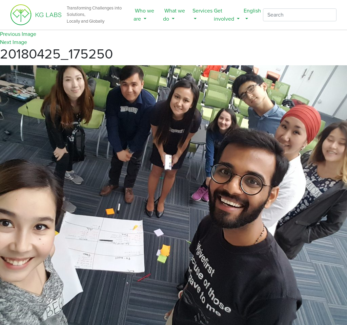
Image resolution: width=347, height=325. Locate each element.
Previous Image (18, 34)
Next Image (13, 42)
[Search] (299, 14)
